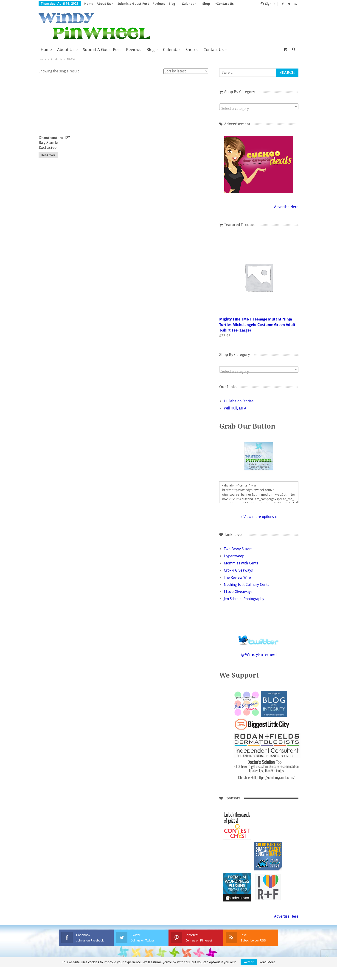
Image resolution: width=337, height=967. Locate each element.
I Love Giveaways (238, 591)
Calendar (189, 4)
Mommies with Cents (241, 563)
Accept (249, 962)
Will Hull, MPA (235, 408)
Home (88, 4)
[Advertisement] (268, 825)
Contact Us (213, 49)
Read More (267, 962)
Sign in (268, 4)
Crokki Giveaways (238, 570)
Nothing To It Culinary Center (247, 584)
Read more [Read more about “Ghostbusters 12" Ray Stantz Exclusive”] (48, 155)
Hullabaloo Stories (238, 401)
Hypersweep (234, 556)
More (204, 4)
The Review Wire (237, 577)
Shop (190, 49)
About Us (104, 4)
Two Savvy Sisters (238, 549)
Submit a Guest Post (133, 4)
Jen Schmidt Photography (244, 599)
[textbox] (258, 109)
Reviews (158, 4)
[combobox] (258, 106)
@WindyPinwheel (259, 654)
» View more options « (259, 517)
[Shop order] (185, 71)
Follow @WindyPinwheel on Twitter (258, 637)
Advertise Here (286, 207)
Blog (171, 4)
